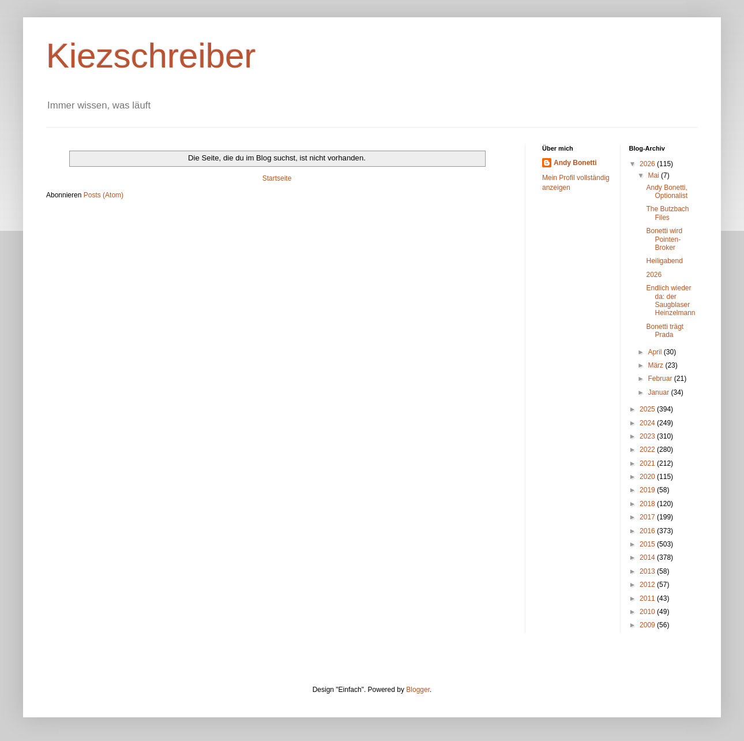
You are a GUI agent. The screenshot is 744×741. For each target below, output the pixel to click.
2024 (648, 423)
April (655, 352)
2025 (648, 409)
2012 (648, 585)
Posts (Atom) (103, 195)
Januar (659, 392)
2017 (648, 517)
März (656, 365)
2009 (648, 625)
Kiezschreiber (151, 55)
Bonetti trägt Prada (664, 331)
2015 (648, 544)
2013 (648, 571)
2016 (648, 531)
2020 (648, 477)
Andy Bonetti (575, 163)
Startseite (277, 178)
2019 (648, 490)
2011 (648, 598)
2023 (648, 436)
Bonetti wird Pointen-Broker (664, 239)
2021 (648, 463)
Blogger (418, 690)
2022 (648, 450)
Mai (654, 175)
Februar (661, 379)
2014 (648, 557)
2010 (648, 612)
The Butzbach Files (667, 213)
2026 (648, 164)
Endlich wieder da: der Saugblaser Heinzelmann (670, 300)
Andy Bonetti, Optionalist (666, 192)
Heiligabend (664, 261)
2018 (648, 504)
